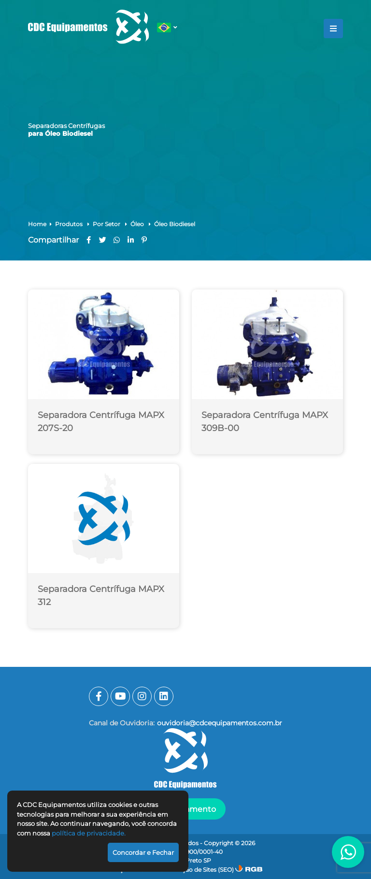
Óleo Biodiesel (174, 224)
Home (37, 224)
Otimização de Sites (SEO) (196, 869)
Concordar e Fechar (143, 852)
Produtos (69, 224)
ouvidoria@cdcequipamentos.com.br (219, 723)
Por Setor (107, 224)
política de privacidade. (89, 833)
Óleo (137, 224)
